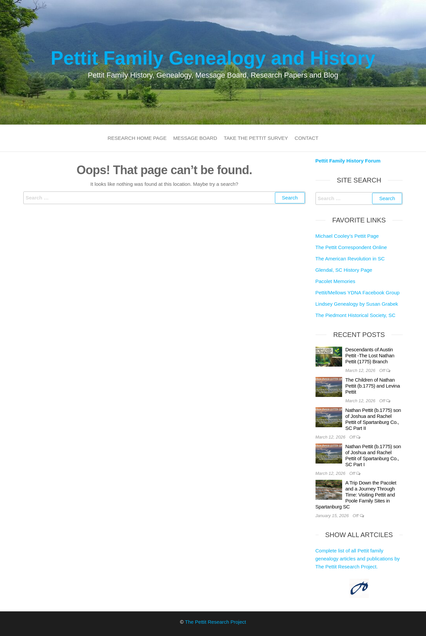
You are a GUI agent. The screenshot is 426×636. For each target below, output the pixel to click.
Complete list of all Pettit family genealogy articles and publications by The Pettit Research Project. (358, 558)
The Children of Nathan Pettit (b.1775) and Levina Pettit (372, 386)
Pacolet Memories (335, 281)
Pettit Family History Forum (348, 160)
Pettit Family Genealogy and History (213, 58)
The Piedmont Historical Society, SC (356, 315)
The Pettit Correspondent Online (351, 247)
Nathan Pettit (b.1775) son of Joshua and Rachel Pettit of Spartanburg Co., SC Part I (373, 455)
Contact (306, 138)
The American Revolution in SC (350, 258)
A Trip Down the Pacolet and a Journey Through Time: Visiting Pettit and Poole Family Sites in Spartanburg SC (356, 494)
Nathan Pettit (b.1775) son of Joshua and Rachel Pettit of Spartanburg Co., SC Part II (373, 419)
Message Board (195, 138)
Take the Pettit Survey (256, 138)
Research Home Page (136, 138)
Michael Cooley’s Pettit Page (347, 236)
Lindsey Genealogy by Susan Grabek (357, 304)
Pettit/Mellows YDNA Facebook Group (358, 292)
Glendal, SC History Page (344, 270)
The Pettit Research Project (215, 622)
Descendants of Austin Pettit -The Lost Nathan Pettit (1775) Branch (369, 355)
